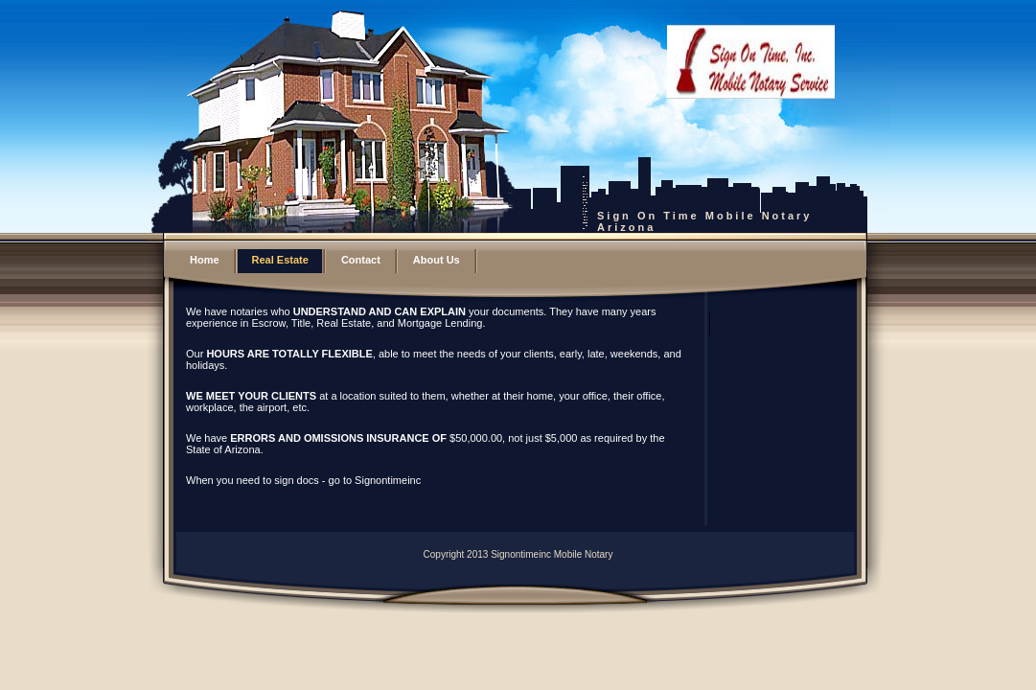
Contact (360, 259)
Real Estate (280, 259)
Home (204, 259)
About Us (436, 259)
